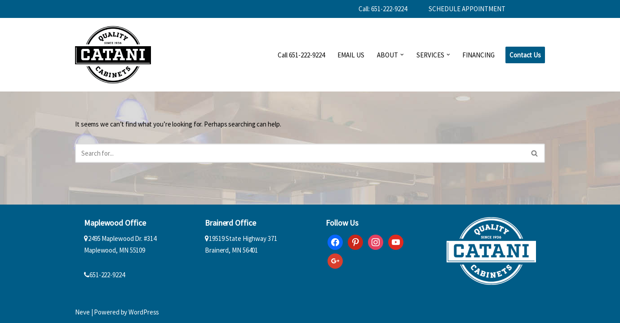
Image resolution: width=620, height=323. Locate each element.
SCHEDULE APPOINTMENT (467, 8)
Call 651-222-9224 (301, 55)
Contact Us (525, 55)
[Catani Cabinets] (113, 54)
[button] (402, 55)
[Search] (300, 153)
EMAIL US (350, 55)
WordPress (143, 312)
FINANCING (478, 55)
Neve (82, 312)
